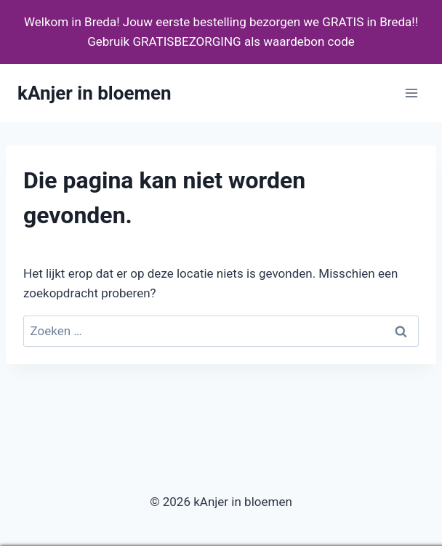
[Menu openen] (411, 93)
